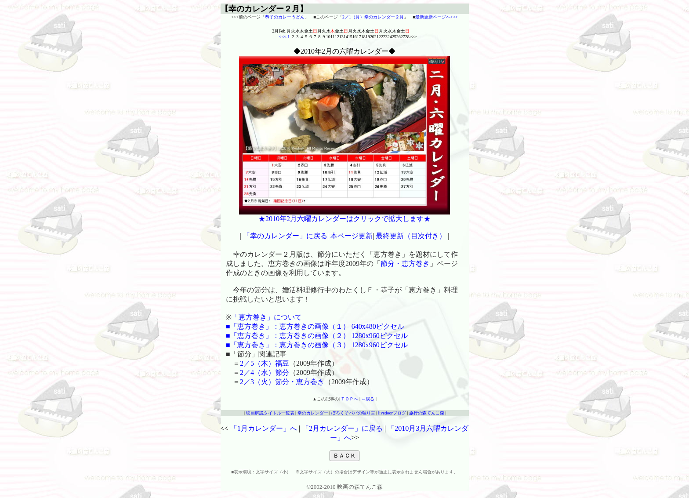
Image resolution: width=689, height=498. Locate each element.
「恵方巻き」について (267, 317)
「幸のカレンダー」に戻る (285, 236)
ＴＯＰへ (349, 398)
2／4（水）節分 (264, 372)
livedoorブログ (392, 413)
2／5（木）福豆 (264, 363)
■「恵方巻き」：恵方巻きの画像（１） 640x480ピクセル (315, 326)
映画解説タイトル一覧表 (270, 413)
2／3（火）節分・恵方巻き (282, 381)
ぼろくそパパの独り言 (353, 413)
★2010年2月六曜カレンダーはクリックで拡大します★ (344, 218)
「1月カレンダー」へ (262, 428)
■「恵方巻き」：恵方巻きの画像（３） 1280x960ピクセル (317, 345)
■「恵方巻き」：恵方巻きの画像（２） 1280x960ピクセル (317, 335)
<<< (282, 36)
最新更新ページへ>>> (436, 17)
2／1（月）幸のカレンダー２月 (373, 17)
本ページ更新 (351, 236)
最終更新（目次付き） (411, 236)
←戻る (367, 398)
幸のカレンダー (312, 413)
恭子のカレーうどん (285, 17)
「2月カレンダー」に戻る (342, 428)
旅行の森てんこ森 (426, 413)
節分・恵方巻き (405, 263)
